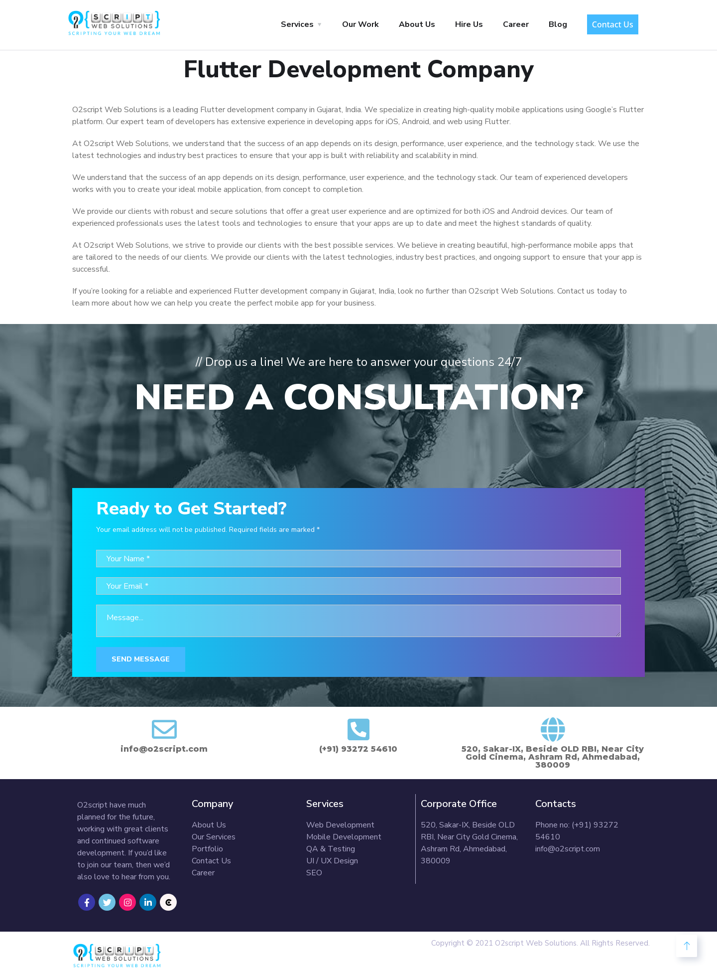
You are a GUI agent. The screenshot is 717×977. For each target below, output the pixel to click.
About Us (417, 24)
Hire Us (469, 24)
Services (297, 24)
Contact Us (612, 24)
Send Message (141, 659)
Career (516, 24)
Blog (558, 24)
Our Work (360, 24)
